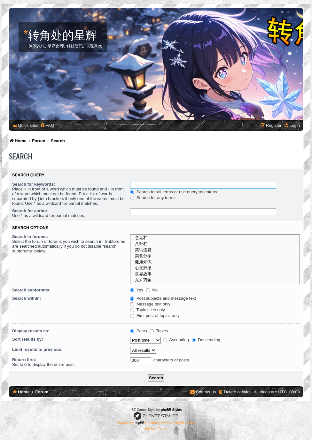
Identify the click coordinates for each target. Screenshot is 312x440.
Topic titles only (147, 309)
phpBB (139, 423)
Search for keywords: (33, 184)
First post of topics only (155, 315)
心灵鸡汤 (215, 268)
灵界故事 (215, 274)
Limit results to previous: (37, 349)
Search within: (26, 298)
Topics (159, 330)
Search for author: (30, 210)
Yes (136, 290)
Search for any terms (153, 197)
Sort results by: (27, 339)
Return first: (24, 359)
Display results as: (31, 330)
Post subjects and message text (163, 298)
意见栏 (215, 238)
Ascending (176, 339)
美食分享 (215, 256)
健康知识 (215, 262)
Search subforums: (31, 290)
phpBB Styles (171, 410)
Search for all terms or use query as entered (174, 191)
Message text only (150, 304)
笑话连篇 (215, 250)
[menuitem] (47, 125)
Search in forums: (30, 236)
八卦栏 (215, 244)
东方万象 (215, 280)
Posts (138, 330)
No (152, 290)
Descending (206, 339)
